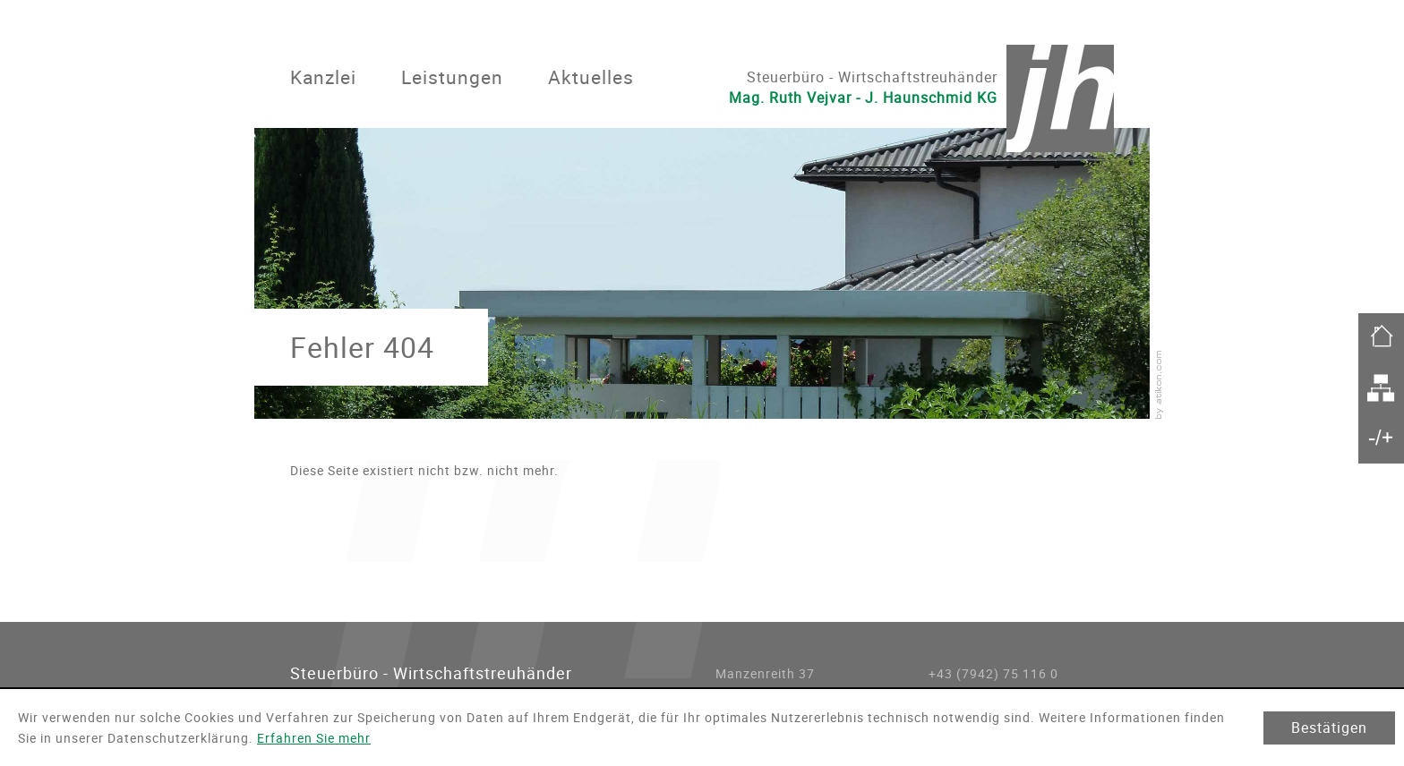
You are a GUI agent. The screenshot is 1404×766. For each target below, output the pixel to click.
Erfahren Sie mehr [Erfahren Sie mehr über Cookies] (314, 737)
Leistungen (452, 76)
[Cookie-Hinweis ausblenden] (1329, 728)
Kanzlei (323, 76)
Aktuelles (591, 76)
